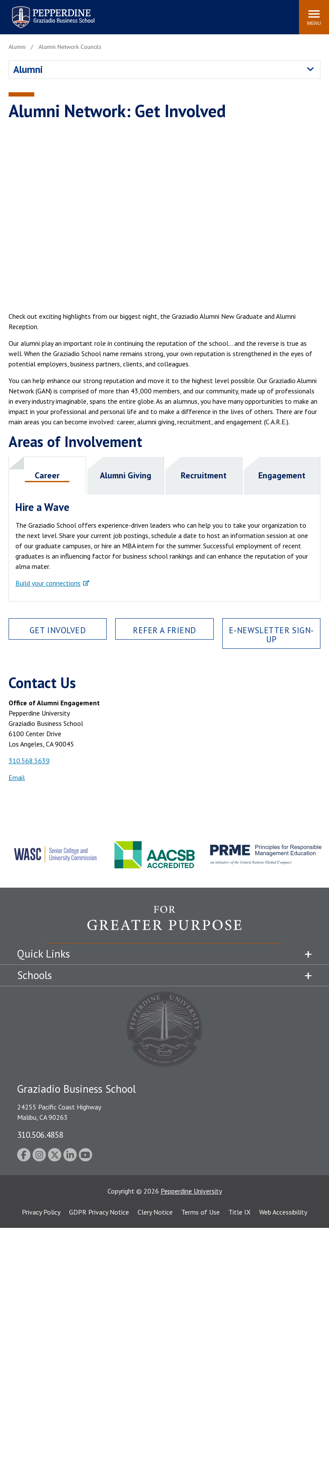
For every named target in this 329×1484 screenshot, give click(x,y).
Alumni (28, 69)
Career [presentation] (47, 475)
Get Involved (58, 630)
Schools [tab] (34, 975)
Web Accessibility (283, 1212)
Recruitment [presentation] (204, 475)
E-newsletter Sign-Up (271, 634)
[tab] (47, 475)
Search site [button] (176, 12)
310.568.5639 (29, 760)
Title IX (239, 1212)
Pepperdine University (191, 1191)
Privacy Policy (41, 1212)
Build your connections (48, 583)
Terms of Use (200, 1212)
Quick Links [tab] (43, 954)
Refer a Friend (164, 630)
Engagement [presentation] (281, 475)
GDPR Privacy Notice (99, 1212)
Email (17, 777)
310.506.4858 (40, 1134)
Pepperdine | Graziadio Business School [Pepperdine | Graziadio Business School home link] (42, 12)
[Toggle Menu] (314, 17)
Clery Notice (155, 1212)
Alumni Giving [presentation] (125, 475)
